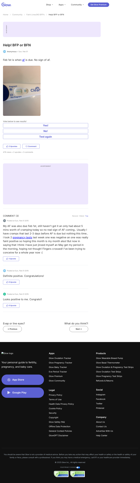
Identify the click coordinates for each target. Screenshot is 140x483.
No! (45, 131)
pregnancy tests (22, 237)
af (23, 59)
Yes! (45, 125)
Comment (31, 146)
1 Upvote (11, 259)
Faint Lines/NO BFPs (35, 14)
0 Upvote (11, 282)
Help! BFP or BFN (56, 14)
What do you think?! (76, 323)
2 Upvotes (11, 146)
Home (5, 14)
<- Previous (12, 329)
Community (17, 14)
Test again (45, 136)
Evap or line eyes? (14, 323)
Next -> (79, 329)
